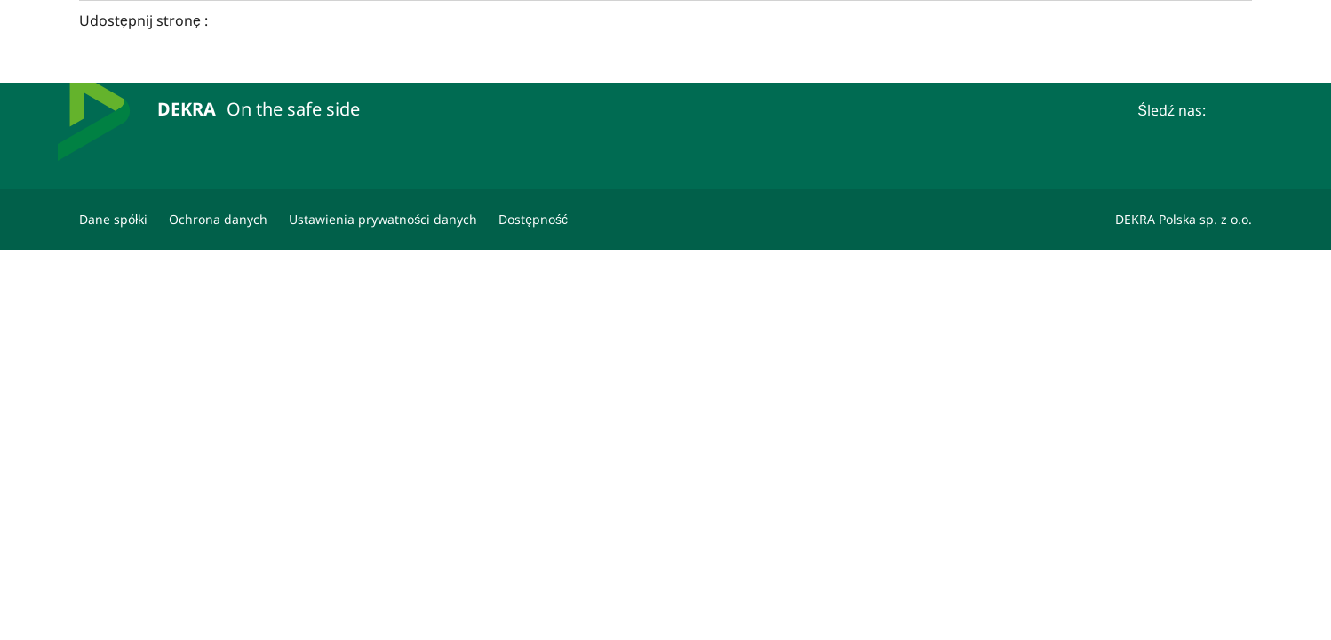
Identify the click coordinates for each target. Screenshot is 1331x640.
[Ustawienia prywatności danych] (383, 219)
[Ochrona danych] (218, 219)
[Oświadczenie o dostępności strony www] (533, 219)
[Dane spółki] (113, 219)
